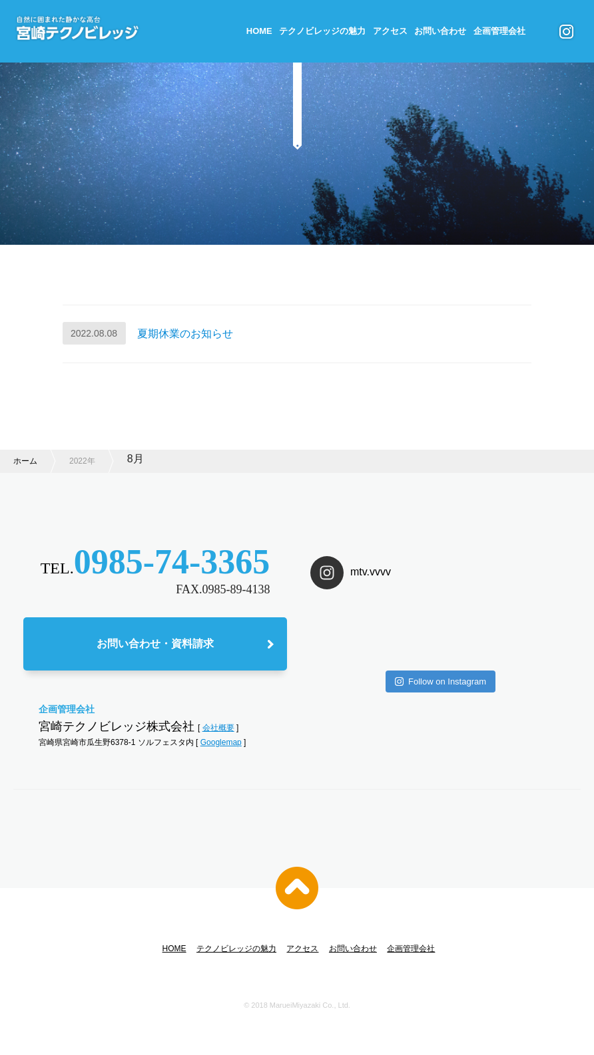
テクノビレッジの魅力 (322, 31)
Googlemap (221, 742)
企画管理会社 (499, 31)
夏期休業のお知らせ (185, 333)
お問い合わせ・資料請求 (155, 643)
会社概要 (218, 727)
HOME (259, 31)
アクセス (390, 31)
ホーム (25, 461)
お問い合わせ (440, 31)
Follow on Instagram (440, 681)
